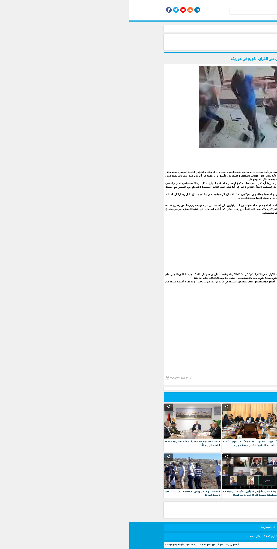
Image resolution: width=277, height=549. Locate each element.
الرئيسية (200, 28)
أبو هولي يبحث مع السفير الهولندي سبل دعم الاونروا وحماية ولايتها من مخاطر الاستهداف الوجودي (55, 544)
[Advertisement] (142, 42)
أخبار (180, 28)
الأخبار (189, 28)
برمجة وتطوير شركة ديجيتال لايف (138, 536)
